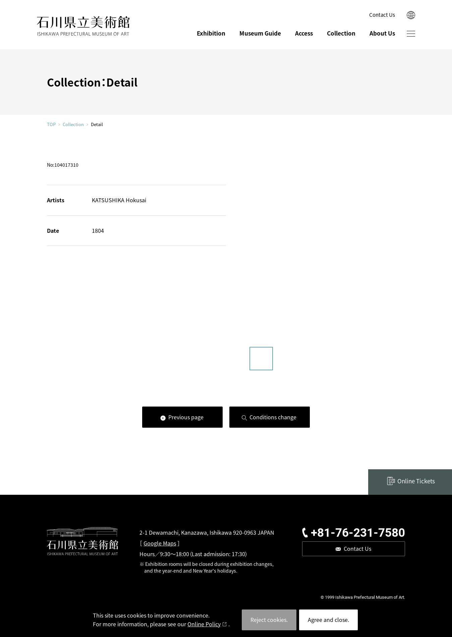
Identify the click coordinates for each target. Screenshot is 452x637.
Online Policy (204, 624)
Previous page (186, 417)
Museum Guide (260, 33)
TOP (51, 124)
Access (304, 33)
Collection (341, 33)
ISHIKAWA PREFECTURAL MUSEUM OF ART (83, 26)
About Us (382, 33)
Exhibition (211, 33)
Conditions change (272, 417)
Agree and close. (328, 620)
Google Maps (160, 543)
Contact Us (382, 14)
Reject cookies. (269, 620)
